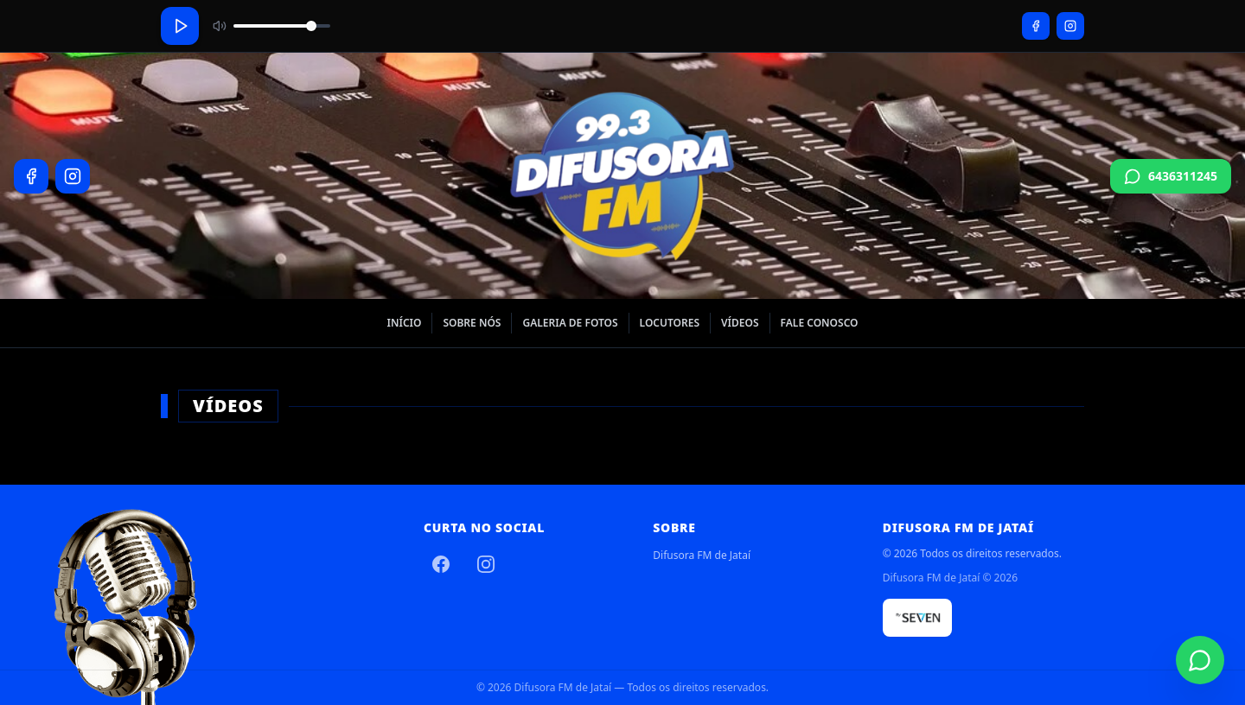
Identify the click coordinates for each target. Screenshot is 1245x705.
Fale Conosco (820, 322)
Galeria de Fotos (569, 322)
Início (403, 322)
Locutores (669, 322)
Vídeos (740, 322)
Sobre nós (472, 322)
